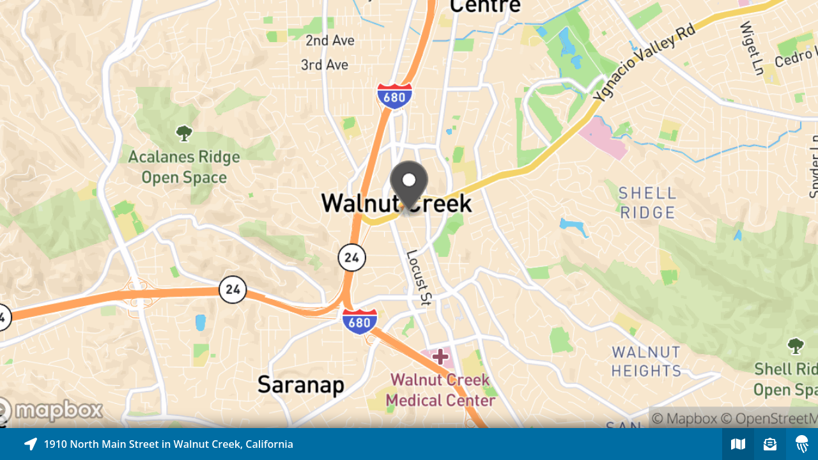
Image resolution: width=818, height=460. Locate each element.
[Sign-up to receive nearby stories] (770, 444)
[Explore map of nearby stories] (409, 214)
